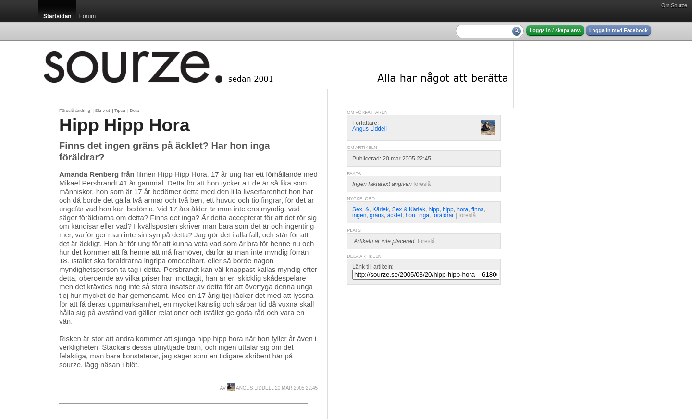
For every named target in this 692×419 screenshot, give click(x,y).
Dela (134, 110)
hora (462, 209)
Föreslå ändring (74, 110)
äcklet (394, 215)
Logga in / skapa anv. (555, 30)
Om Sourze (674, 5)
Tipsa (119, 110)
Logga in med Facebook (618, 30)
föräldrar (443, 215)
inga (423, 215)
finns (477, 209)
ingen (359, 215)
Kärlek (380, 209)
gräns (377, 215)
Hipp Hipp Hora (124, 125)
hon (410, 215)
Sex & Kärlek (408, 209)
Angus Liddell (250, 388)
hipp (434, 209)
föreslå (422, 184)
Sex (357, 209)
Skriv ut (102, 110)
